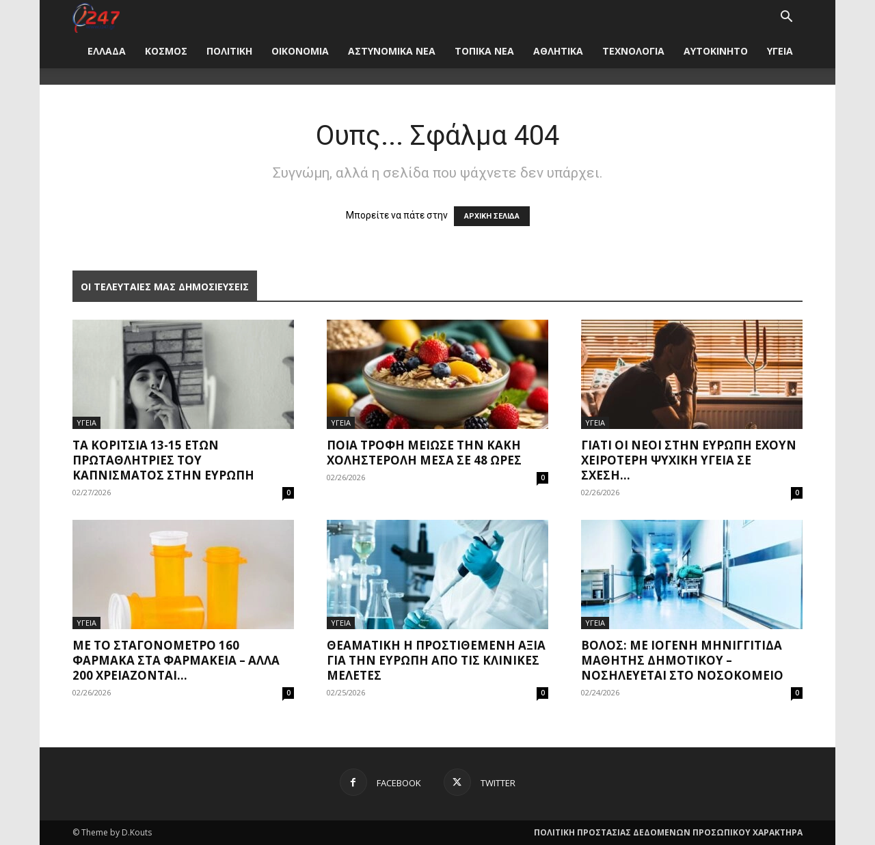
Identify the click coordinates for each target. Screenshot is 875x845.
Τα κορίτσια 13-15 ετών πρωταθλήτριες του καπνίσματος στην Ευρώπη (163, 460)
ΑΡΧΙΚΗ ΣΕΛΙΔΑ (492, 216)
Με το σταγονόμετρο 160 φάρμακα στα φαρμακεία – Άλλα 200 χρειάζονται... (176, 660)
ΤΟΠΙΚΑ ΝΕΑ (484, 50)
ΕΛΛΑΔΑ (107, 50)
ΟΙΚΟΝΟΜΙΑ (300, 50)
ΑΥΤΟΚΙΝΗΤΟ (716, 50)
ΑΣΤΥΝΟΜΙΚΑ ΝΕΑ (391, 50)
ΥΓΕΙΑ (780, 50)
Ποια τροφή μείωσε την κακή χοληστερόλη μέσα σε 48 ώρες (424, 452)
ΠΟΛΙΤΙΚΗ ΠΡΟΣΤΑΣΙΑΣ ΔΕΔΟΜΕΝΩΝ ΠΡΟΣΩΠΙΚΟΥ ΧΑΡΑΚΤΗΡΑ (668, 832)
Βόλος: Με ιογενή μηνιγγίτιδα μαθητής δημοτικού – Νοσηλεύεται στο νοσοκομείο (682, 660)
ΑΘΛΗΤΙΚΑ (558, 50)
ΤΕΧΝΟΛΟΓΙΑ (633, 50)
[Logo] (96, 16)
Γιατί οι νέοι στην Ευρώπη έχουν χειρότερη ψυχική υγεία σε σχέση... (688, 460)
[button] (786, 18)
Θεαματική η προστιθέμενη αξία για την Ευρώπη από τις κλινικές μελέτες (436, 660)
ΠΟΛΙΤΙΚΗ (229, 50)
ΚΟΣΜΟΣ (166, 50)
